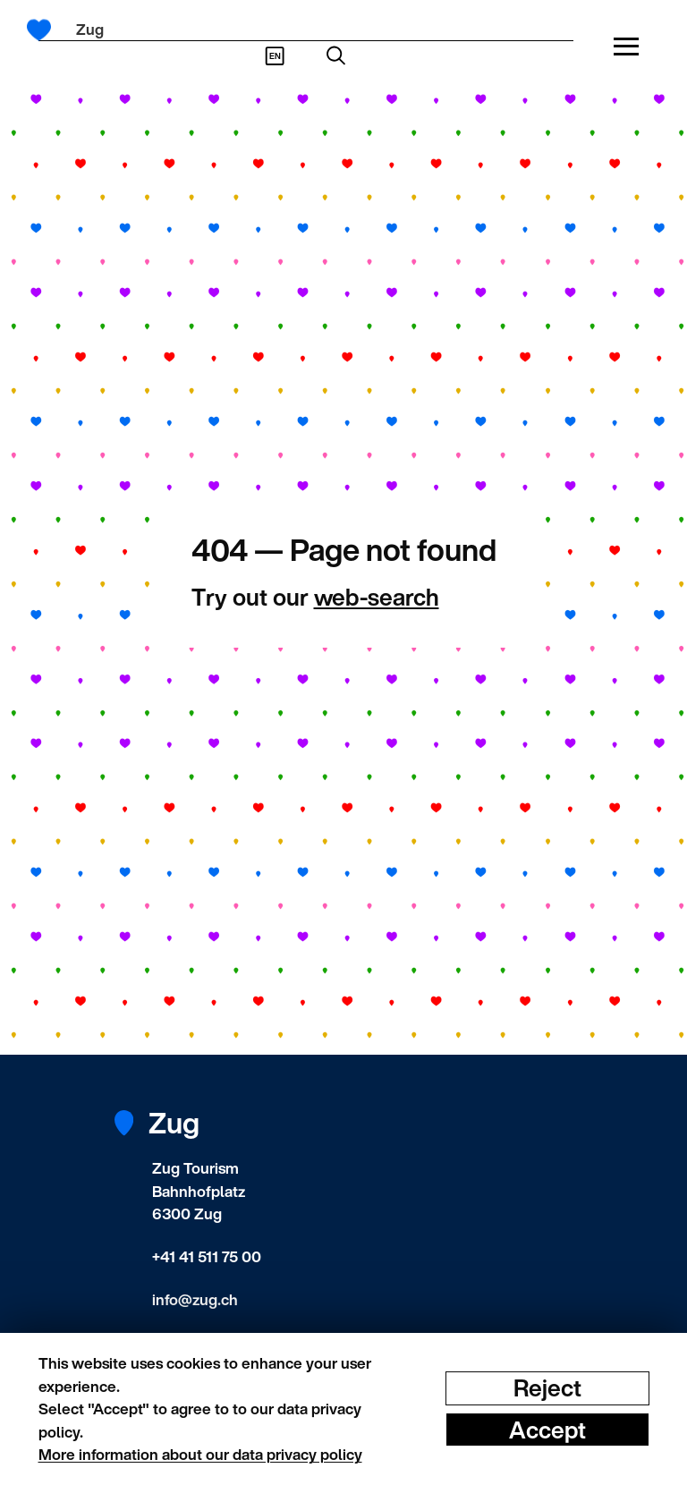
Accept (547, 1429)
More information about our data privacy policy (200, 1454)
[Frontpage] (44, 30)
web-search (376, 597)
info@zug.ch (195, 1299)
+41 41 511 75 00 (206, 1256)
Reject (547, 1387)
